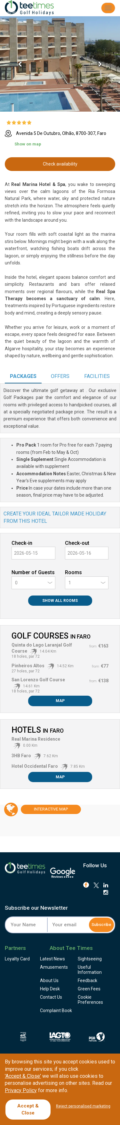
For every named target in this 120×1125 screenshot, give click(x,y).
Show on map (27, 144)
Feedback (87, 980)
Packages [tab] (23, 376)
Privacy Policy (21, 1090)
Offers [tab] (60, 376)
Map (60, 701)
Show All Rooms (60, 600)
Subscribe (101, 924)
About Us (49, 980)
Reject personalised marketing (83, 1106)
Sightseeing (90, 958)
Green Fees (89, 988)
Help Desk (50, 988)
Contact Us (51, 997)
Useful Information (90, 970)
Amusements (54, 967)
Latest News (52, 958)
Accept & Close (28, 1109)
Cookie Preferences (90, 1000)
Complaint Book (56, 1010)
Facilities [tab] (97, 376)
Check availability (60, 164)
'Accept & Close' (23, 1076)
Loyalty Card (17, 958)
